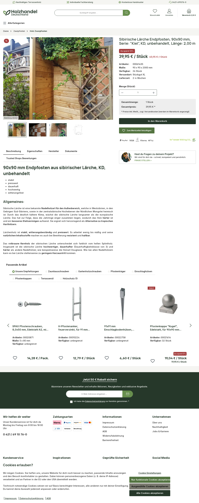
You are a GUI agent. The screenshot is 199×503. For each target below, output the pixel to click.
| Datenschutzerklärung (31, 498)
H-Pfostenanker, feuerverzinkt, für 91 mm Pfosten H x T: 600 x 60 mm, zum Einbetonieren (75, 328)
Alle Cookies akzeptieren (149, 493)
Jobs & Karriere (160, 431)
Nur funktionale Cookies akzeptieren (150, 479)
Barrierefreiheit (111, 440)
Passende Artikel (16, 264)
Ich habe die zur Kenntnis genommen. (101, 401)
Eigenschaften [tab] (34, 151)
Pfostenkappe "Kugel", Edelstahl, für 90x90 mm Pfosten (164, 328)
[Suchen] (126, 13)
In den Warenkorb (157, 121)
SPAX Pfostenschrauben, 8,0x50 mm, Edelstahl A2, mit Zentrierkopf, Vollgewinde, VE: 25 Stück (30, 328)
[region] (58, 87)
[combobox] (88, 13)
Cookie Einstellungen (149, 473)
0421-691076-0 (179, 2)
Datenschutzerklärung (95, 401)
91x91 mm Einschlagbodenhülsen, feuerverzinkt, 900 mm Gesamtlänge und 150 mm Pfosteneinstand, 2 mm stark (121, 328)
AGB (105, 431)
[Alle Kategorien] (16, 23)
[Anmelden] (169, 12)
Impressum (108, 422)
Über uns (157, 422)
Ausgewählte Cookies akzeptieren (149, 486)
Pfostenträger (116, 271)
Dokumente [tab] (71, 151)
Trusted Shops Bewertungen (21, 158)
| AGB (48, 498)
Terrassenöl (46, 278)
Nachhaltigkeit (160, 427)
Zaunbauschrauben (57, 271)
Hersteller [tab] (54, 151)
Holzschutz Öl (69, 278)
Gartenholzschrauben (88, 271)
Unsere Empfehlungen (25, 271)
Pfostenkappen (22, 278)
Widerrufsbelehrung (113, 435)
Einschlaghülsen (142, 271)
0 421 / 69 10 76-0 (15, 434)
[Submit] (127, 394)
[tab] (13, 151)
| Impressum (10, 498)
